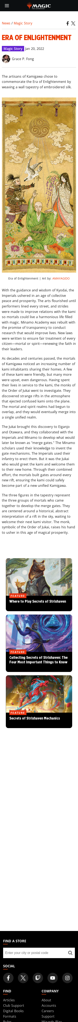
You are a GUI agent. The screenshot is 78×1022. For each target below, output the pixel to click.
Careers (48, 1011)
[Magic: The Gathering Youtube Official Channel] (52, 978)
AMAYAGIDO (61, 278)
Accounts (49, 1005)
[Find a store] (70, 953)
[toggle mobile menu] (7, 5)
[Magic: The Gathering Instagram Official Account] (67, 978)
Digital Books (13, 1011)
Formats (9, 1016)
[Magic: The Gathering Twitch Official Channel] (38, 978)
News (6, 23)
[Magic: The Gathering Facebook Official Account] (8, 978)
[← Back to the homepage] (39, 5)
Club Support (13, 1005)
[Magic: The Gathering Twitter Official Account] (23, 978)
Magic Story (23, 23)
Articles (9, 1000)
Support (48, 1016)
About (46, 1000)
